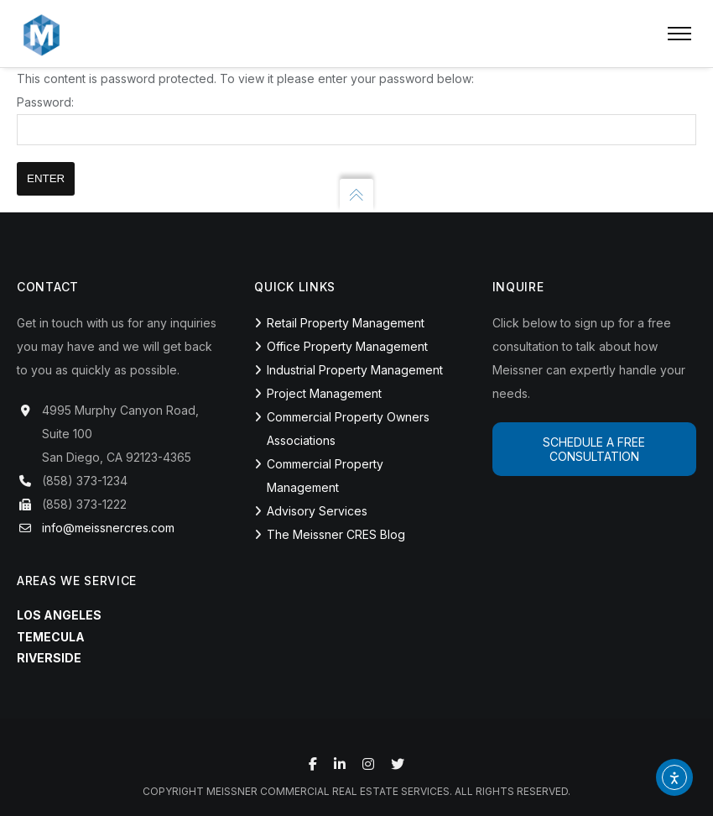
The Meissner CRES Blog (336, 534)
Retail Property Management (345, 323)
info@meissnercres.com (108, 527)
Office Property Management (347, 346)
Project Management (324, 393)
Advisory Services (317, 511)
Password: (356, 120)
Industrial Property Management (355, 370)
